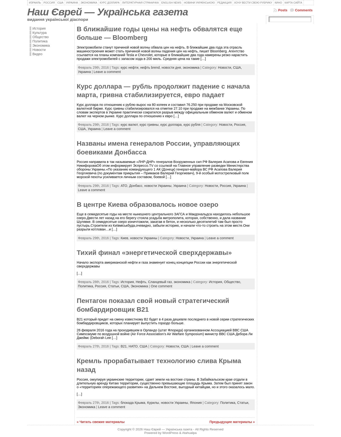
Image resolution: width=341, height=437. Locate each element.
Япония (196, 403)
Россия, (240, 124)
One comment (161, 286)
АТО (124, 186)
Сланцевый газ (160, 282)
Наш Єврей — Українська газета (107, 12)
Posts (282, 10)
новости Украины (157, 186)
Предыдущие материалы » (232, 422)
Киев (124, 238)
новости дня (171, 67)
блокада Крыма (133, 403)
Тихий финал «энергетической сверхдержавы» (154, 252)
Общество (40, 37)
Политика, (86, 286)
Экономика (41, 45)
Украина (84, 72)
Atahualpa (189, 433)
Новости (39, 50)
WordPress (170, 433)
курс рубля (192, 124)
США (143, 346)
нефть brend (150, 67)
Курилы (153, 403)
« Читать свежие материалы (101, 422)
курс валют (129, 124)
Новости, (225, 67)
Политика (40, 41)
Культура (39, 33)
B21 (124, 346)
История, (216, 282)
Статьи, (114, 286)
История (39, 28)
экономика (191, 67)
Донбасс (135, 186)
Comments (304, 10)
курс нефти (129, 67)
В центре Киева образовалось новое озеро (147, 204)
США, (237, 67)
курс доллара (171, 124)
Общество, (232, 282)
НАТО (133, 346)
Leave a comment (107, 72)
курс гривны (148, 124)
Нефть (141, 282)
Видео (37, 54)
